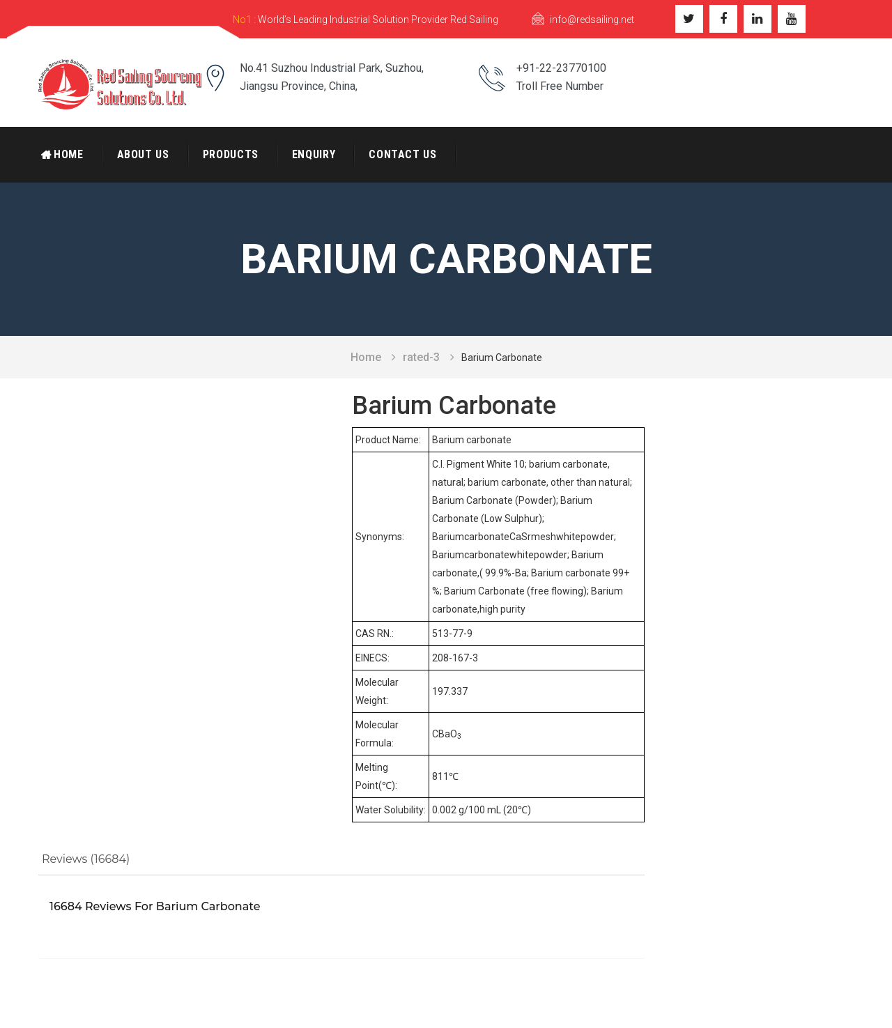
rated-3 (421, 357)
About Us (143, 154)
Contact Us (402, 154)
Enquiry (313, 154)
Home (69, 154)
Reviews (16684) (86, 859)
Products (231, 154)
